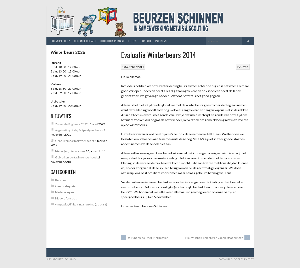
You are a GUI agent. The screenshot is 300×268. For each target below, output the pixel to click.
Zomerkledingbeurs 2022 (71, 124)
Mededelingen (64, 192)
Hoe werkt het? (60, 41)
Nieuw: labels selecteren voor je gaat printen (217, 237)
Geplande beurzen (85, 41)
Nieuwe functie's (66, 198)
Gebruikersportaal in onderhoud (76, 157)
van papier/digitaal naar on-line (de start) (81, 204)
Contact (146, 41)
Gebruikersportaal (112, 41)
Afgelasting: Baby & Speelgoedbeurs (79, 130)
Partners (160, 41)
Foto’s (132, 41)
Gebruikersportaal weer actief (74, 140)
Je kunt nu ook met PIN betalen (144, 237)
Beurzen (242, 67)
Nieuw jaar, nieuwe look (70, 151)
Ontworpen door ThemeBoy (236, 259)
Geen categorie (65, 186)
